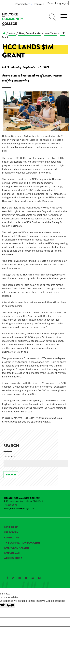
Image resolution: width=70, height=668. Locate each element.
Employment (12, 553)
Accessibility (13, 558)
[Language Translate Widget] (57, 3)
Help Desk (11, 527)
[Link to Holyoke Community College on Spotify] (39, 578)
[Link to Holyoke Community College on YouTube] (26, 578)
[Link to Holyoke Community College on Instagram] (19, 578)
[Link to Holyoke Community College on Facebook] (7, 578)
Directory (11, 532)
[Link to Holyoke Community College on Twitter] (12, 578)
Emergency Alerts (16, 548)
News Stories (51, 33)
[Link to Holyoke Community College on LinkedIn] (32, 578)
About (12, 33)
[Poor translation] (10, 605)
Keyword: (9, 456)
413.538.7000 (10, 504)
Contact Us (12, 537)
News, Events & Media (30, 33)
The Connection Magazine (22, 543)
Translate (36, 4)
